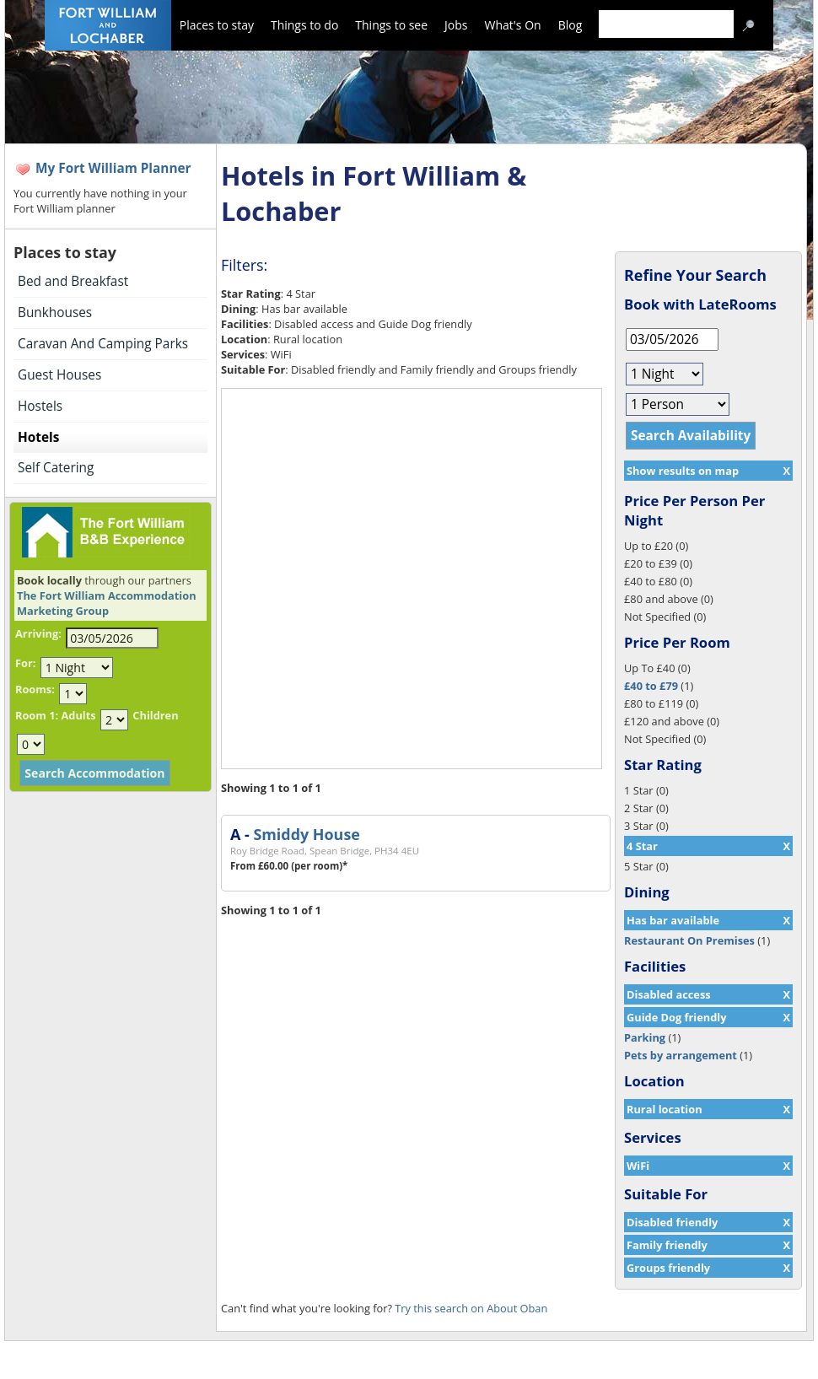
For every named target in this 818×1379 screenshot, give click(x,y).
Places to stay (217, 25)
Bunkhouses (55, 312)
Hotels (38, 437)
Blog (570, 25)
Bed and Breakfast (73, 281)
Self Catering (56, 468)
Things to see (391, 25)
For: (25, 663)
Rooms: (35, 689)
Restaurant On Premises (689, 940)
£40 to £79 (651, 685)
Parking (644, 1037)
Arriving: (38, 633)
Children (155, 715)
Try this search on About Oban (471, 1308)
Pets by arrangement (680, 1055)
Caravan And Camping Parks (103, 344)
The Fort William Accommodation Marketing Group (106, 603)
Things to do (304, 25)
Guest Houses (59, 375)
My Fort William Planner (113, 168)
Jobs (455, 25)
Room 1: (36, 715)
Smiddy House (306, 834)
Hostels (40, 406)
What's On (513, 25)
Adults (78, 715)
